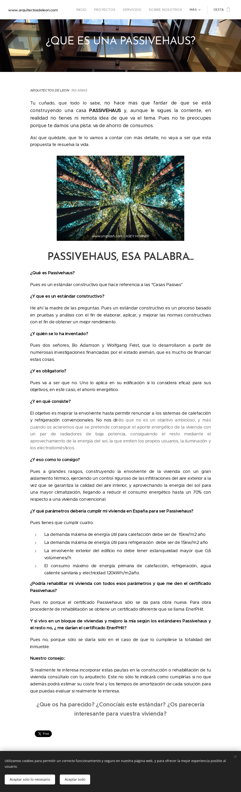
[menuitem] (89, 10)
